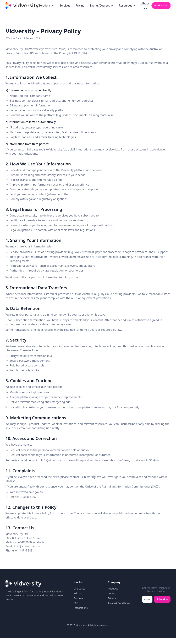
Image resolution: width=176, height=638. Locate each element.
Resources (127, 5)
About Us (146, 5)
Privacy (112, 598)
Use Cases (79, 588)
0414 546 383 (23, 550)
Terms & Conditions (119, 603)
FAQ (76, 603)
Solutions (46, 5)
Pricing (80, 5)
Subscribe (162, 599)
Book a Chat (161, 5)
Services (65, 5)
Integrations (81, 607)
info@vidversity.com (27, 546)
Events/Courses (101, 5)
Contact (112, 593)
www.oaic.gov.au (32, 492)
